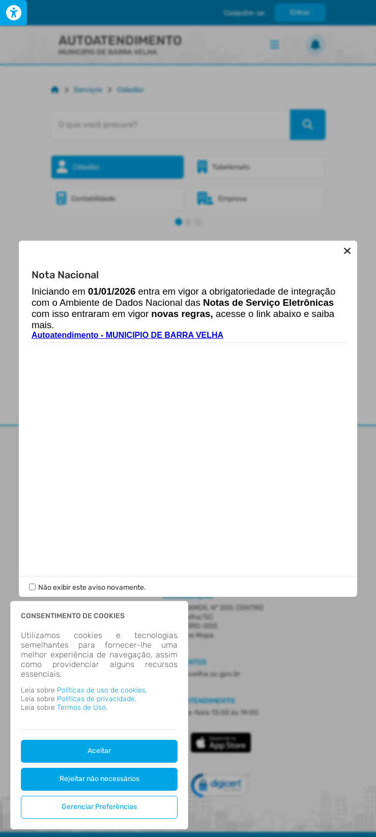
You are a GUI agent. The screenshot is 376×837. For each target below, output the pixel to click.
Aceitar (99, 750)
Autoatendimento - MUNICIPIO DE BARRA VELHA (127, 335)
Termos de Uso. (82, 707)
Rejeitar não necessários (99, 778)
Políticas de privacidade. (96, 699)
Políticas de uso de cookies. (102, 690)
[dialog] (99, 715)
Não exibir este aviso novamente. (92, 587)
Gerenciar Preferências (99, 806)
